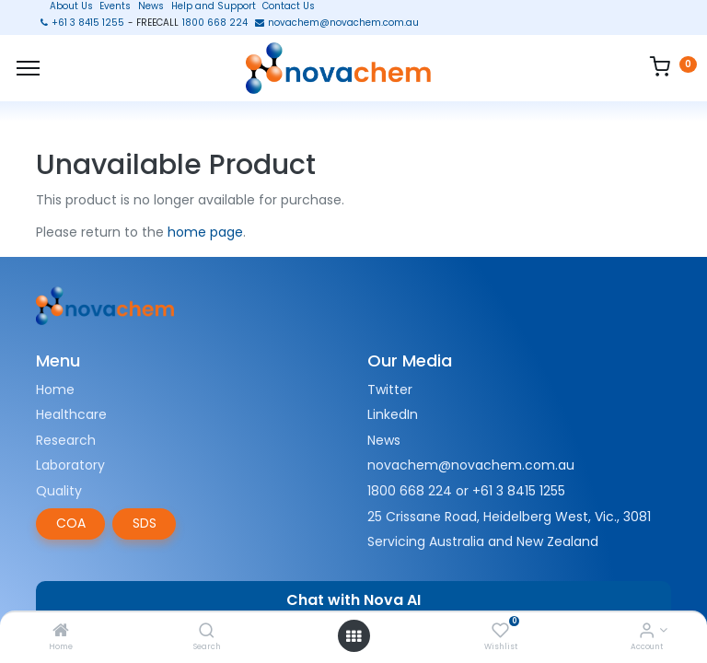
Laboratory (70, 465)
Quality (59, 491)
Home (55, 389)
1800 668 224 (409, 491)
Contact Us (288, 6)
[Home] (60, 631)
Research (66, 440)
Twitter (389, 389)
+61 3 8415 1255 (518, 491)
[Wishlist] (500, 631)
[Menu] (28, 68)
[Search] (206, 631)
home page (205, 232)
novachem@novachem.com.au (470, 465)
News (151, 6)
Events (115, 6)
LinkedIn (392, 414)
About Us (66, 6)
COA (71, 523)
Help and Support (213, 6)
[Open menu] (353, 636)
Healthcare (71, 414)
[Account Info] (646, 631)
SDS (144, 523)
